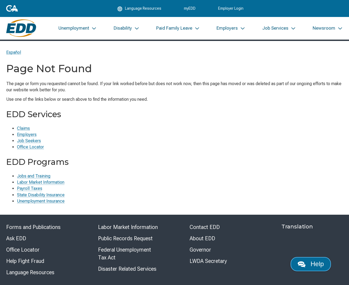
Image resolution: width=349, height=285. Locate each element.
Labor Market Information (40, 182)
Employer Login (230, 8)
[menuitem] (77, 29)
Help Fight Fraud (25, 261)
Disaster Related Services (127, 269)
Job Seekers (29, 140)
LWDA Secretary (208, 261)
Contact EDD (205, 227)
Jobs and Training (33, 176)
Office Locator (30, 147)
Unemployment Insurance (41, 201)
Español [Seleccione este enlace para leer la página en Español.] (13, 52)
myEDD (190, 8)
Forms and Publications (33, 227)
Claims (23, 128)
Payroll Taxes (29, 188)
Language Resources (30, 272)
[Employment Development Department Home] (21, 29)
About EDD (202, 238)
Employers (27, 134)
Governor (200, 249)
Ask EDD (16, 238)
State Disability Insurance (41, 194)
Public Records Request (125, 238)
